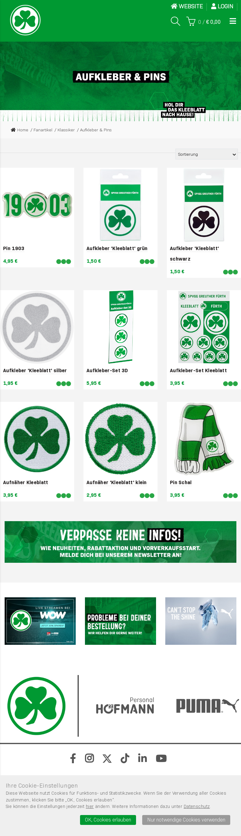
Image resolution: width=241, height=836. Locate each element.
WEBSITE (187, 6)
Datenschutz (197, 806)
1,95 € (10, 383)
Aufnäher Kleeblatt (25, 482)
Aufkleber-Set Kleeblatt (198, 370)
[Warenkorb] (203, 21)
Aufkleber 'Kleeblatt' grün (117, 248)
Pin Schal (181, 482)
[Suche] (175, 21)
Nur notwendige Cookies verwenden (186, 820)
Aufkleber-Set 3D (107, 370)
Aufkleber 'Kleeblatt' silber (35, 370)
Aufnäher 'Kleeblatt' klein (116, 482)
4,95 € (10, 261)
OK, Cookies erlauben (108, 820)
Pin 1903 (13, 248)
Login (222, 6)
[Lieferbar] (63, 262)
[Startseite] (25, 20)
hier (90, 806)
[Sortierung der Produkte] (206, 154)
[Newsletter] (120, 542)
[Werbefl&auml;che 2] (120, 621)
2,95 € (93, 495)
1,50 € (93, 261)
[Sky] (40, 621)
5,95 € (93, 383)
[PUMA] (200, 621)
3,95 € (177, 383)
